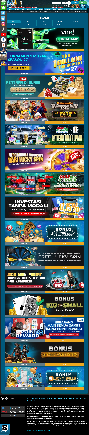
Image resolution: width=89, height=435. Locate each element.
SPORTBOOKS (47, 9)
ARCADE (28, 8)
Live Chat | (64, 5)
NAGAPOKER (30, 406)
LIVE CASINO (22, 9)
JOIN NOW (64, 50)
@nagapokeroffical (3, 29)
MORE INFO (24, 50)
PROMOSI (77, 9)
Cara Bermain (52, 398)
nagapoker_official (3, 7)
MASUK (75, 2)
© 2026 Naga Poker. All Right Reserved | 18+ (38, 430)
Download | (57, 5)
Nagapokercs (3, 18)
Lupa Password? (82, 5)
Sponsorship (31, 400)
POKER (11, 8)
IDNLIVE (17, 8)
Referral (72, 9)
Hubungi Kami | (72, 5)
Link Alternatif (63, 398)
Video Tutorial (81, 398)
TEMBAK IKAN (60, 9)
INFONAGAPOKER (3, 39)
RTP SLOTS (30, 398)
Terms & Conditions (41, 398)
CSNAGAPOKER (3, 13)
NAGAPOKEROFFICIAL (3, 34)
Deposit (66, 9)
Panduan (72, 398)
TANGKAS (40, 9)
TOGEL (34, 8)
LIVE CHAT (3, 45)
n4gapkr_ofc (3, 23)
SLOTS (54, 8)
